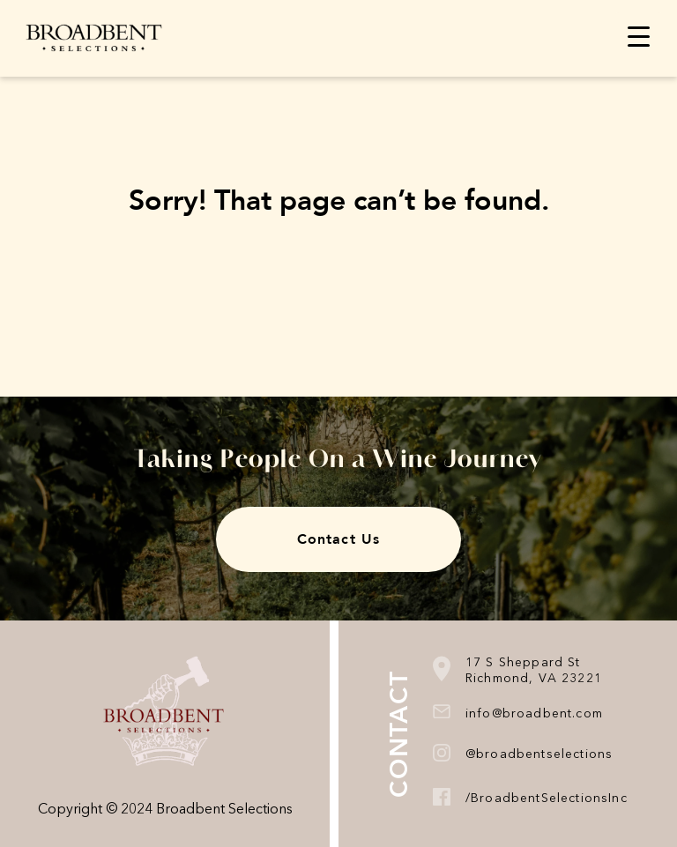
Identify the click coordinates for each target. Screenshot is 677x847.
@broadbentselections (539, 754)
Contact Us (338, 539)
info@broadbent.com (534, 714)
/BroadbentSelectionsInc (546, 798)
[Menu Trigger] (638, 36)
